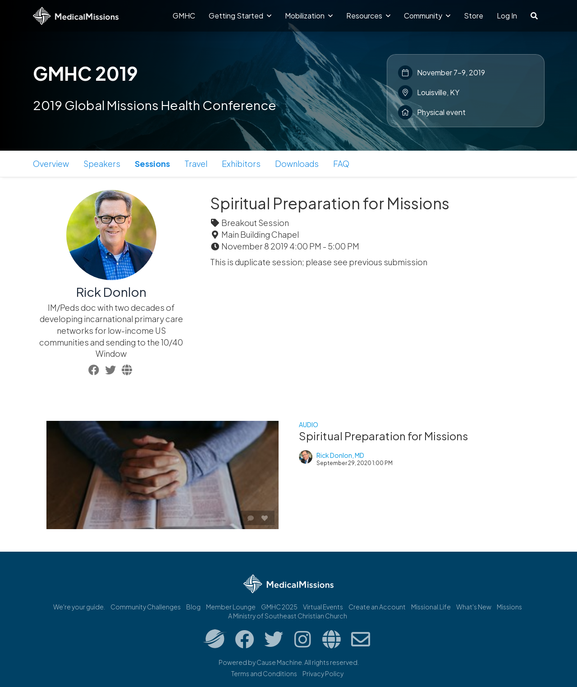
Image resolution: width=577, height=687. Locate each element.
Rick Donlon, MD (340, 455)
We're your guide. (79, 607)
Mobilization (309, 15)
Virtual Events (323, 607)
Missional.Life (431, 607)
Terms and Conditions (264, 673)
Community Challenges (145, 607)
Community (427, 15)
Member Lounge (231, 607)
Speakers (101, 163)
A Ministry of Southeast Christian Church (287, 616)
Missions (509, 607)
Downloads (297, 163)
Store (473, 15)
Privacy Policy (322, 673)
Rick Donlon (111, 292)
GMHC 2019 (85, 73)
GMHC (184, 15)
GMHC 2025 (279, 607)
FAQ (341, 163)
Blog (193, 607)
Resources (368, 15)
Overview (51, 163)
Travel (195, 163)
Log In (507, 15)
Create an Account (377, 607)
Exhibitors (241, 163)
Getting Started (240, 15)
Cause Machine (279, 662)
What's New (473, 607)
